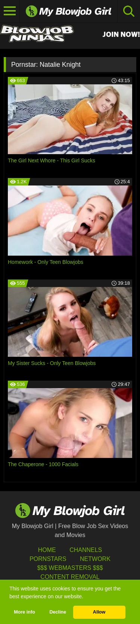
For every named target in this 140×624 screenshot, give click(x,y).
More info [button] (24, 612)
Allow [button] (99, 612)
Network (95, 559)
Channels (85, 550)
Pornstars (47, 559)
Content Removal (70, 577)
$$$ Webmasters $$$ (70, 568)
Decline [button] (57, 612)
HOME (47, 550)
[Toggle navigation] (10, 11)
